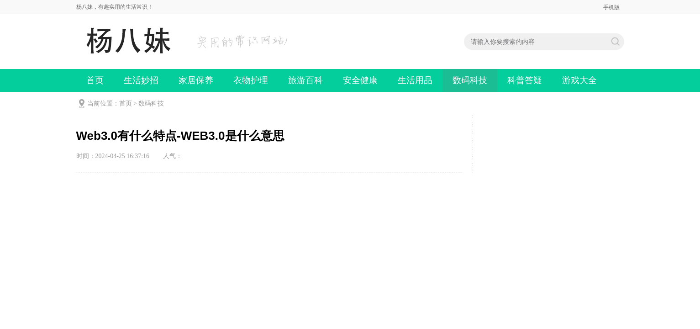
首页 (95, 80)
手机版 (611, 7)
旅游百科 (305, 80)
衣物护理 (250, 80)
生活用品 (415, 80)
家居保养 (196, 80)
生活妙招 (141, 80)
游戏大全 (579, 80)
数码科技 (470, 80)
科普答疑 (524, 80)
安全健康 (360, 80)
